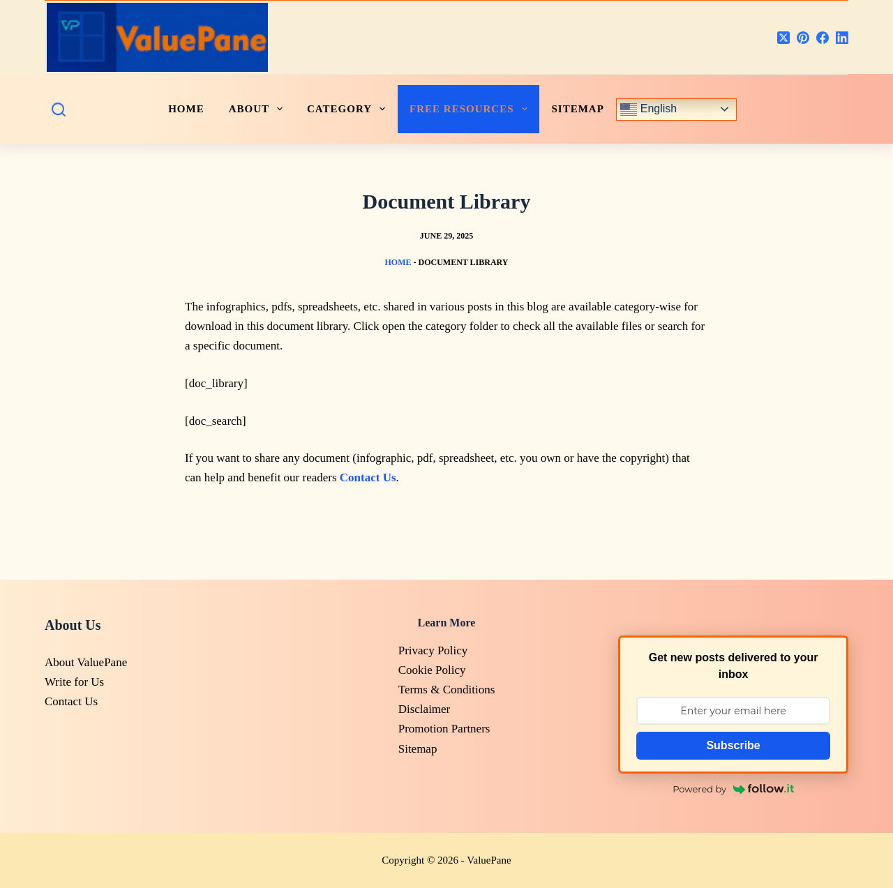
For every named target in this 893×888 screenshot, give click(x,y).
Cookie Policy (432, 670)
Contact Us (71, 701)
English (648, 109)
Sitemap (578, 108)
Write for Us (74, 681)
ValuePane (489, 860)
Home (397, 262)
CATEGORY (349, 108)
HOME (186, 108)
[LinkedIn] (842, 37)
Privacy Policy (433, 650)
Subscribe (733, 745)
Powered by (733, 789)
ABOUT (258, 108)
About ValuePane (86, 662)
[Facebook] (822, 37)
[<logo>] (157, 37)
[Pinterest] (803, 37)
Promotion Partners (444, 728)
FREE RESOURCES (471, 108)
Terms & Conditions (446, 689)
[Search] (59, 109)
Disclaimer (424, 709)
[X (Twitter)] (783, 37)
